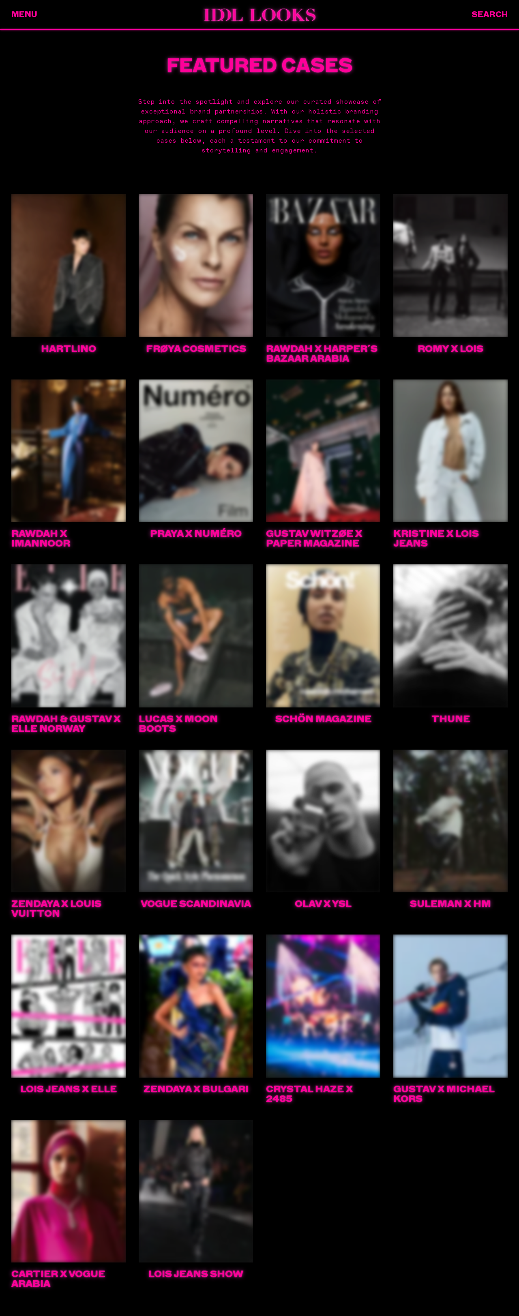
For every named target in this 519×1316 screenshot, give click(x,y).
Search (490, 14)
